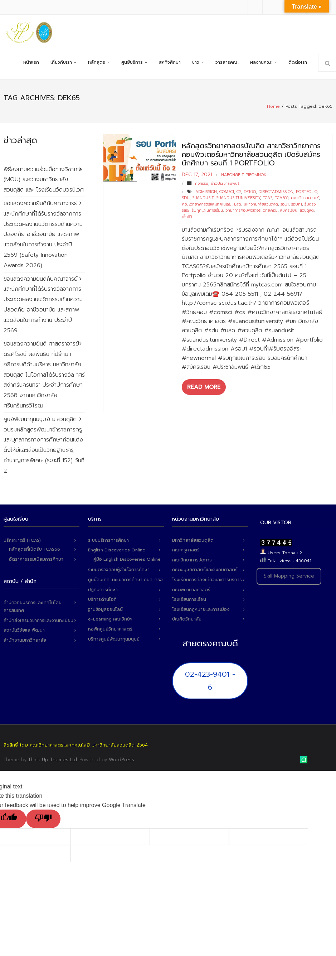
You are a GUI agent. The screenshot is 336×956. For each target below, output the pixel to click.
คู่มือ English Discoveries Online (127, 559)
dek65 (250, 192)
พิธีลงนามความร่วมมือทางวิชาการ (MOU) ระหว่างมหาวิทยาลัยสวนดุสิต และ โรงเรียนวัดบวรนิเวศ (44, 179)
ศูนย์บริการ (132, 62)
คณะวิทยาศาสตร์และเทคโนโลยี (207, 204)
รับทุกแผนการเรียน (207, 210)
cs (239, 192)
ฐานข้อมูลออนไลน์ (105, 609)
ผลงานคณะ (261, 62)
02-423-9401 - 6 (210, 680)
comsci (226, 192)
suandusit (203, 198)
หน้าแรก (31, 62)
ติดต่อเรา (297, 62)
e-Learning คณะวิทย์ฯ (110, 619)
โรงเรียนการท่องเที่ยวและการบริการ (207, 579)
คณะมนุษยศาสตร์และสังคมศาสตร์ (205, 569)
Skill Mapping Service (289, 576)
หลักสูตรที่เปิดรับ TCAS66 (34, 549)
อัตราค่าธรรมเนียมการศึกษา (36, 559)
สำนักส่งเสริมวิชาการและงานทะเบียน (38, 620)
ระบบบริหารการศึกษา (108, 540)
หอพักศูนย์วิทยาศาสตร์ (110, 629)
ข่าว (195, 62)
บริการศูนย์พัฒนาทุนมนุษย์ (114, 639)
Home (273, 106)
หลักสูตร (96, 62)
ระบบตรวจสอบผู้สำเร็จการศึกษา (119, 569)
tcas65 (281, 198)
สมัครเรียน (288, 210)
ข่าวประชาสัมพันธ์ (225, 183)
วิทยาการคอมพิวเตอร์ (242, 210)
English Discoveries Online (116, 550)
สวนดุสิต (307, 210)
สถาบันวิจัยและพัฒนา (24, 630)
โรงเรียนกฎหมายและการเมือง (201, 609)
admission (206, 192)
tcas (267, 198)
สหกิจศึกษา (170, 62)
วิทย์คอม (270, 210)
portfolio (306, 192)
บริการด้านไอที (102, 599)
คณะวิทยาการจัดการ (192, 560)
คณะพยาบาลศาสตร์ (191, 589)
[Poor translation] (43, 819)
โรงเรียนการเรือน (189, 599)
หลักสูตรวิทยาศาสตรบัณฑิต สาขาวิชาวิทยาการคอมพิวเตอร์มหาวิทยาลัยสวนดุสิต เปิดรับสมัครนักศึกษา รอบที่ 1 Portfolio (251, 154)
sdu (186, 198)
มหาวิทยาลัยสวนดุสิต (261, 204)
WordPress (121, 759)
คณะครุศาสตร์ (186, 550)
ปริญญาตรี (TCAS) (22, 540)
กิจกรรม (201, 183)
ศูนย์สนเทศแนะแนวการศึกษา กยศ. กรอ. (126, 579)
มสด (237, 204)
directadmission (275, 192)
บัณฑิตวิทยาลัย (186, 619)
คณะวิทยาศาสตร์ (305, 198)
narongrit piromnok (244, 175)
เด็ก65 (187, 217)
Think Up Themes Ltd (52, 759)
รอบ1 (285, 204)
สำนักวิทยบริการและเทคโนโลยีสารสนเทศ (33, 606)
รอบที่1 (296, 204)
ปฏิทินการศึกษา (103, 589)
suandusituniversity (238, 198)
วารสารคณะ (227, 62)
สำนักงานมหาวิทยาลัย (25, 640)
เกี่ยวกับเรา (61, 62)
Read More (203, 387)
